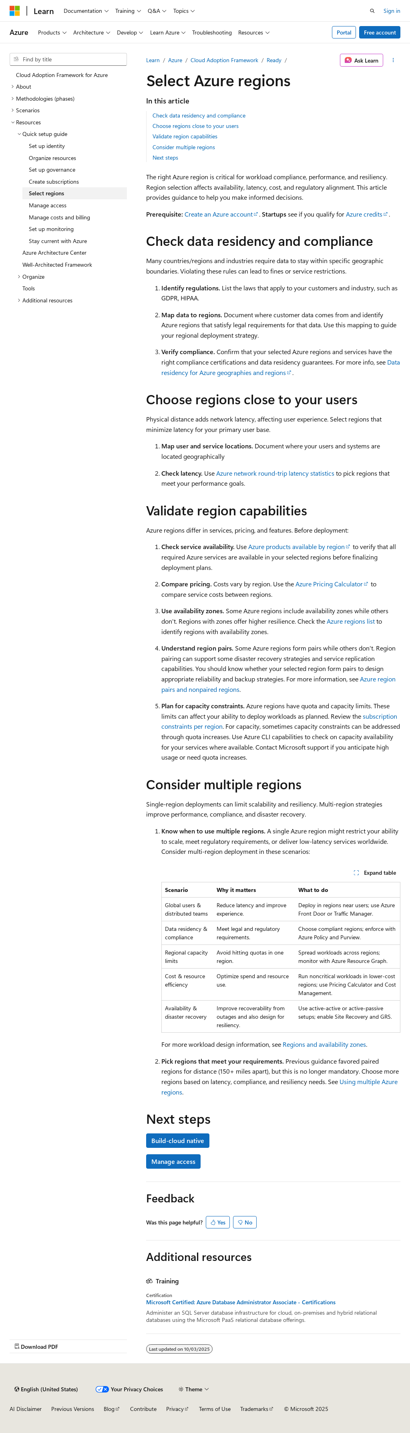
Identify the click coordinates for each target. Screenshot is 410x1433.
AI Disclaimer (26, 1409)
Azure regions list (351, 621)
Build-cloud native (177, 1140)
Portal (344, 32)
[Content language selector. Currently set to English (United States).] (46, 1389)
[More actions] (393, 60)
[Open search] (372, 11)
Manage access (173, 1161)
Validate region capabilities (185, 136)
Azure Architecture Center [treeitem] (54, 252)
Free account (380, 32)
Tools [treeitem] (28, 288)
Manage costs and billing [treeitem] (59, 217)
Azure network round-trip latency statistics (275, 473)
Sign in (392, 10)
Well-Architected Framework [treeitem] (57, 264)
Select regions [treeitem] (46, 193)
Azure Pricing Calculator (329, 584)
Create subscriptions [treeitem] (54, 181)
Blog (109, 1409)
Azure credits (364, 214)
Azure (175, 60)
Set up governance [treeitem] (52, 169)
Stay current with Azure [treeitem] (58, 241)
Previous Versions (72, 1409)
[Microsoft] (15, 11)
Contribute (143, 1409)
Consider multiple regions (184, 147)
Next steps (165, 157)
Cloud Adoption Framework (224, 60)
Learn (153, 60)
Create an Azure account (219, 214)
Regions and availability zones (324, 1044)
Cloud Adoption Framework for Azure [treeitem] (62, 75)
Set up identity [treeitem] (47, 146)
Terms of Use (215, 1409)
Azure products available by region (296, 546)
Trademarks (254, 1409)
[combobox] (68, 59)
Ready (274, 60)
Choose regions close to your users (196, 126)
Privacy (175, 1409)
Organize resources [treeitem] (52, 158)
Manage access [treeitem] (47, 205)
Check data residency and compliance (199, 115)
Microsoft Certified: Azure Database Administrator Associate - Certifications (241, 1302)
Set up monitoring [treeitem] (51, 229)
